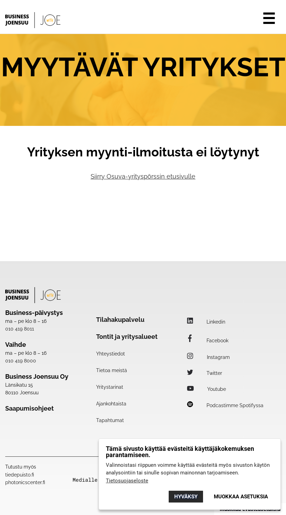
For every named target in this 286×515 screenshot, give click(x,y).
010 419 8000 (20, 360)
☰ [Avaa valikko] (269, 18)
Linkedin (206, 322)
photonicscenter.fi (25, 482)
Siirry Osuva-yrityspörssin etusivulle (143, 176)
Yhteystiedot (110, 354)
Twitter (204, 373)
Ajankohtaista (111, 403)
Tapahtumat (110, 420)
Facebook (207, 340)
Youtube (206, 389)
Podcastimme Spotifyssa (225, 405)
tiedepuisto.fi (19, 475)
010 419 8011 (19, 329)
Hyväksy (185, 496)
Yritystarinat (109, 387)
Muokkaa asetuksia (241, 496)
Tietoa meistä (111, 370)
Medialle (85, 480)
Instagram (208, 357)
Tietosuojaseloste (127, 481)
